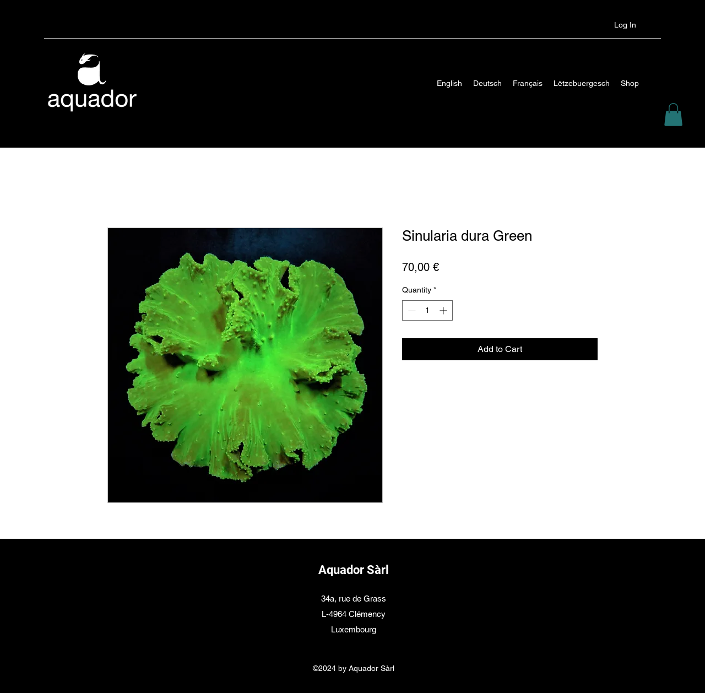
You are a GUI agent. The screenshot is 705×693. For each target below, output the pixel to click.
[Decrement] (410, 310)
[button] (673, 114)
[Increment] (444, 310)
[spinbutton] (427, 310)
